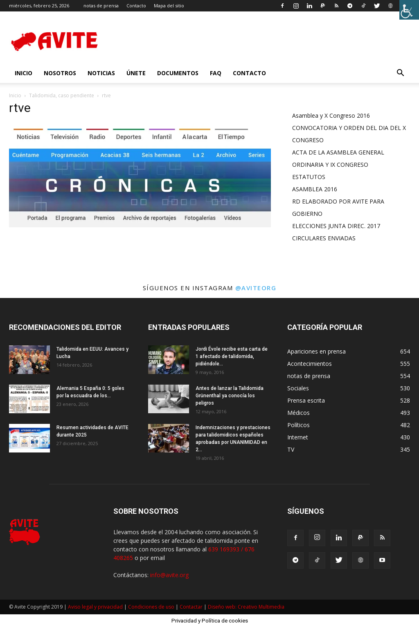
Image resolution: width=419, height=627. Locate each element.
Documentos (177, 73)
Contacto (136, 5)
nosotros (60, 73)
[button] (400, 74)
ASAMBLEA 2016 (314, 189)
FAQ (215, 73)
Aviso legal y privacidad (95, 606)
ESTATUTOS (308, 177)
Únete (136, 73)
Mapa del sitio (169, 5)
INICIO (23, 73)
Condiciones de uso (151, 606)
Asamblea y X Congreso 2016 (331, 115)
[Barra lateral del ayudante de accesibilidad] (409, 10)
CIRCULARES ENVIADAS (324, 238)
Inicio (15, 95)
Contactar (191, 606)
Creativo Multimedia (261, 606)
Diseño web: (223, 606)
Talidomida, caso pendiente (61, 95)
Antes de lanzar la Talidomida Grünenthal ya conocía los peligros (230, 395)
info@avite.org (169, 575)
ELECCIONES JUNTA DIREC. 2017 (336, 226)
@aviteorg (256, 288)
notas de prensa (101, 5)
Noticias (101, 73)
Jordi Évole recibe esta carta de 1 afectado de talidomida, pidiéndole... (232, 356)
